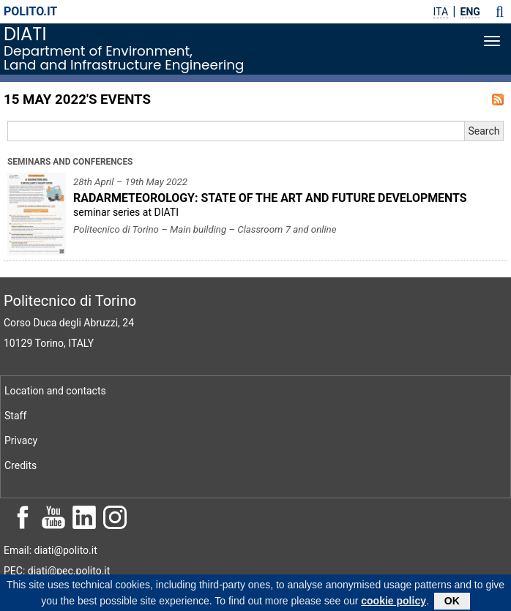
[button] (499, 11)
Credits (20, 465)
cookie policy (393, 603)
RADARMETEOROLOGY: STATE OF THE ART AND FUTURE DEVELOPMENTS (270, 198)
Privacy (20, 440)
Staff (15, 415)
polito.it (30, 11)
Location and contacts (55, 391)
